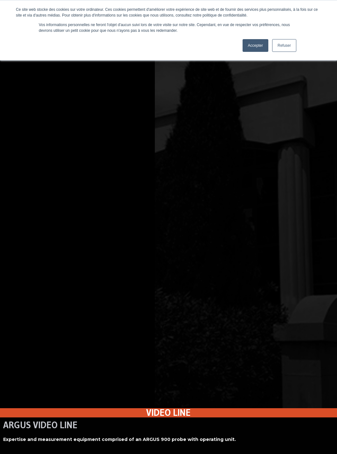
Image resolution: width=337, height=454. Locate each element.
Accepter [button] (255, 45)
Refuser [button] (284, 45)
